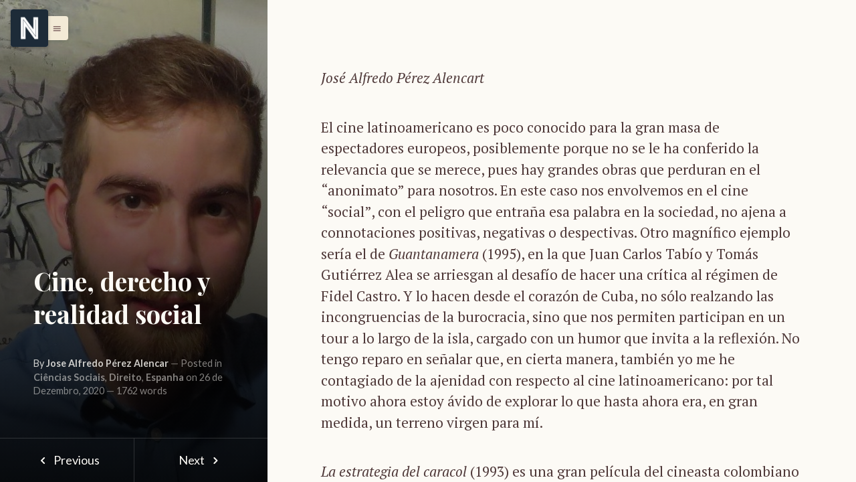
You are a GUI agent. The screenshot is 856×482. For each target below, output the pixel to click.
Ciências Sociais (69, 377)
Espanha (165, 377)
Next (201, 460)
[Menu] (29, 28)
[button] (53, 28)
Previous (66, 460)
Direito (125, 377)
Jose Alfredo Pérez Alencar (107, 363)
